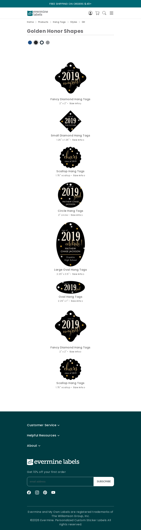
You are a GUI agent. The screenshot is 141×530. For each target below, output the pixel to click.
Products (43, 21)
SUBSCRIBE (104, 481)
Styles (73, 21)
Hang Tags (59, 21)
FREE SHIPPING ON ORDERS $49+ (70, 3)
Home (30, 21)
